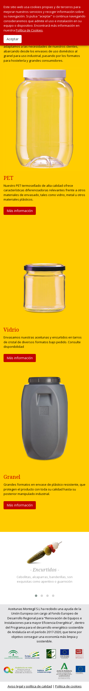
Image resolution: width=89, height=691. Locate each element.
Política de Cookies (29, 30)
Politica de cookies (68, 686)
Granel (12, 477)
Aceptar (13, 39)
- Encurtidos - (44, 570)
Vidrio (11, 330)
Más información (20, 210)
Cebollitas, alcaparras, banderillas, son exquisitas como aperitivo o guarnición (45, 579)
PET (8, 178)
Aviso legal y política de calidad (30, 686)
